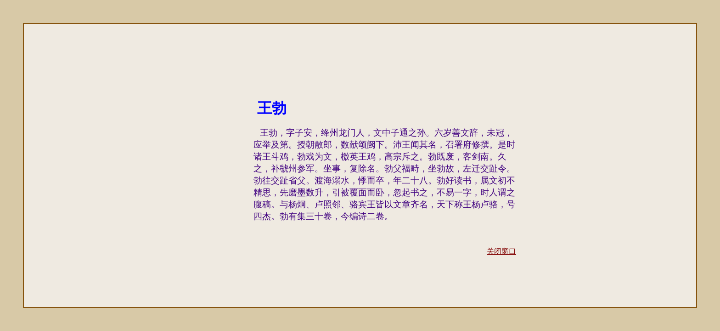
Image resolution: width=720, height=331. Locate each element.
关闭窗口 (501, 251)
